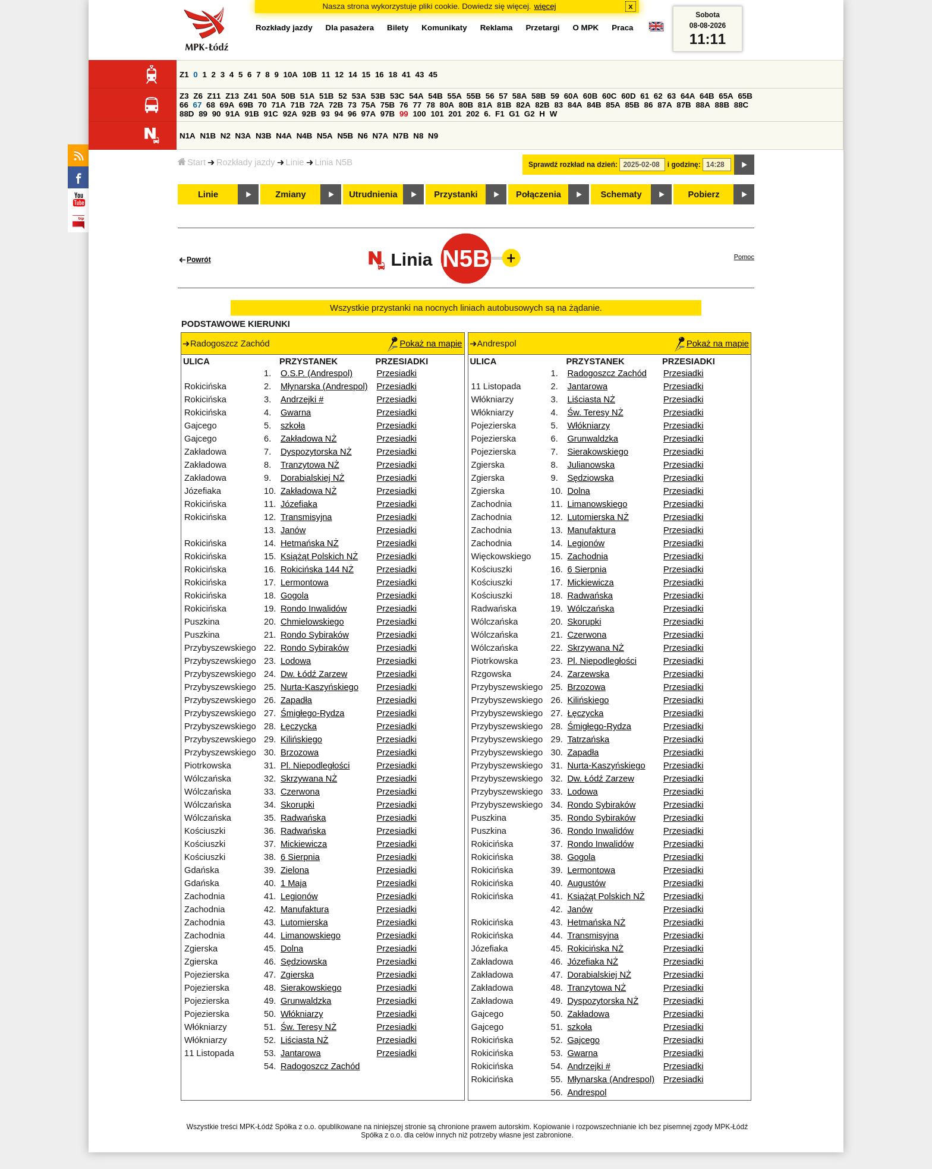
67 (197, 104)
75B (387, 104)
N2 (226, 135)
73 (352, 104)
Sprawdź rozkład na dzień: (573, 164)
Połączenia (538, 194)
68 (210, 104)
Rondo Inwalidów (314, 608)
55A (454, 96)
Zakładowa (588, 1014)
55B (474, 96)
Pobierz (704, 194)
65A (726, 96)
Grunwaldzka (306, 1001)
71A (278, 104)
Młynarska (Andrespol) (324, 386)
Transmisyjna (306, 517)
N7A (381, 135)
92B (309, 113)
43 (419, 74)
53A (359, 96)
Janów (293, 530)
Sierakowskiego (311, 987)
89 (203, 113)
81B (504, 104)
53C (397, 96)
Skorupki (297, 804)
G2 (529, 113)
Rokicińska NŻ (595, 948)
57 (503, 96)
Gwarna (296, 412)
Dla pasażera (350, 27)
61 (644, 96)
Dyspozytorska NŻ (316, 451)
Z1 (184, 74)
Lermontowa (305, 582)
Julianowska (591, 465)
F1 (500, 113)
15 (365, 74)
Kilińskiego (301, 739)
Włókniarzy (302, 1014)
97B (387, 113)
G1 (514, 113)
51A (307, 96)
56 (490, 96)
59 (554, 96)
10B (310, 74)
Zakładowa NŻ (309, 438)
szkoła (293, 425)
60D (628, 96)
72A (317, 104)
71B (298, 104)
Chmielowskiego (312, 621)
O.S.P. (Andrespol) (316, 373)
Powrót (199, 260)
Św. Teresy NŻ (308, 1027)
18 (392, 74)
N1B (208, 135)
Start (192, 162)
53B (378, 96)
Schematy (620, 194)
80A (447, 104)
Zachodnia (587, 556)
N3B (264, 135)
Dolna (292, 948)
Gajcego (583, 1040)
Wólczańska (590, 608)
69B (246, 104)
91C (271, 113)
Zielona (295, 870)
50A (269, 96)
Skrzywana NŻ (309, 778)
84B (594, 104)
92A (290, 113)
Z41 (250, 96)
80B (466, 104)
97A (368, 113)
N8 (418, 135)
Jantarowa (301, 1053)
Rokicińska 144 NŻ (317, 569)
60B (590, 96)
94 (339, 113)
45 (433, 74)
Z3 (184, 96)
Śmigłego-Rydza (313, 713)
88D (187, 113)
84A (575, 104)
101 (436, 113)
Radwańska (303, 818)
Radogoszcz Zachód (320, 1066)
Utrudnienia (373, 194)
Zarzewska (588, 674)
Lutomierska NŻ (597, 517)
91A (232, 113)
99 (403, 113)
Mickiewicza (304, 844)
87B (683, 104)
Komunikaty (444, 27)
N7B (401, 135)
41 (406, 74)
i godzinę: (684, 164)
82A (523, 104)
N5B (345, 135)
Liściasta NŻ (305, 1040)
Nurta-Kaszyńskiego (319, 687)
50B (288, 96)
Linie (295, 162)
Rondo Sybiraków (315, 634)
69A (227, 104)
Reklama (496, 27)
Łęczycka (299, 726)
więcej (545, 6)
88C (741, 104)
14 (352, 74)
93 (325, 113)
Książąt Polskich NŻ (319, 556)
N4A (284, 135)
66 (184, 104)
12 (339, 74)
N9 (433, 135)
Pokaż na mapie (425, 343)
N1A (188, 135)
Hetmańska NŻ (310, 543)
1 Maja (294, 883)
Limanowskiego (311, 935)
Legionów (299, 896)
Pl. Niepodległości (315, 765)
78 (430, 104)
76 (403, 104)
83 (558, 104)
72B (336, 104)
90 (216, 113)
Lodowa (296, 661)
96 (352, 113)
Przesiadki (397, 373)
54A (416, 96)
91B (251, 113)
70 (262, 104)
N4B (305, 135)
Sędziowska (304, 961)
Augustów (586, 883)
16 (379, 74)
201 (454, 113)
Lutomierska (304, 922)
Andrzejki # (302, 399)
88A (702, 104)
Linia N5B (334, 162)
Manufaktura (305, 909)
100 (419, 113)
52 (342, 96)
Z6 (198, 96)
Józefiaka (299, 504)
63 (671, 96)
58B (538, 96)
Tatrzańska (588, 739)
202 (472, 113)
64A (688, 96)
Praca (622, 27)
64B (707, 96)
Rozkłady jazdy (245, 162)
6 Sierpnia (300, 857)
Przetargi (542, 27)
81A (485, 104)
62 (658, 96)
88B (722, 104)
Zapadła (296, 700)
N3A (243, 135)
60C (609, 96)
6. (487, 113)
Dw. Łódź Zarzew (314, 674)
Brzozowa (300, 752)
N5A (325, 135)
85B (632, 104)
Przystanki (455, 194)
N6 (363, 135)
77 (417, 104)
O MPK (586, 27)
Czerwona (300, 791)
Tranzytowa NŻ (310, 465)
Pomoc (744, 256)
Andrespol (586, 1092)
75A (368, 104)
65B (745, 96)
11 (326, 74)
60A (571, 96)
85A (613, 104)
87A (664, 104)
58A (519, 96)
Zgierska (297, 974)
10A (291, 74)
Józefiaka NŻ (592, 961)
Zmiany (290, 194)
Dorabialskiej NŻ (313, 478)
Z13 (232, 96)
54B (435, 96)
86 (648, 104)
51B (326, 96)
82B (542, 104)
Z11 (214, 96)
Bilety (397, 27)
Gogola (294, 595)
